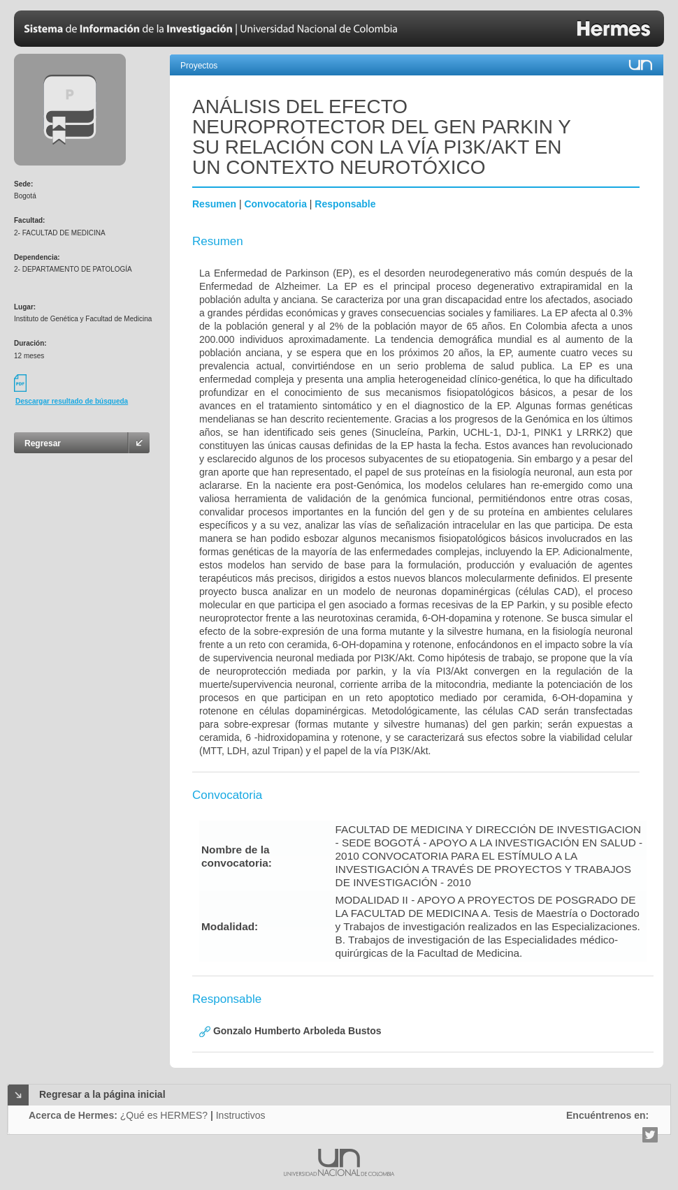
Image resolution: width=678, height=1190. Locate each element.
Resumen (214, 204)
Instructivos (241, 1115)
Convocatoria (275, 204)
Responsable (345, 204)
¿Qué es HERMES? (164, 1115)
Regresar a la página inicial (102, 1094)
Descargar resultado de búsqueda (71, 401)
